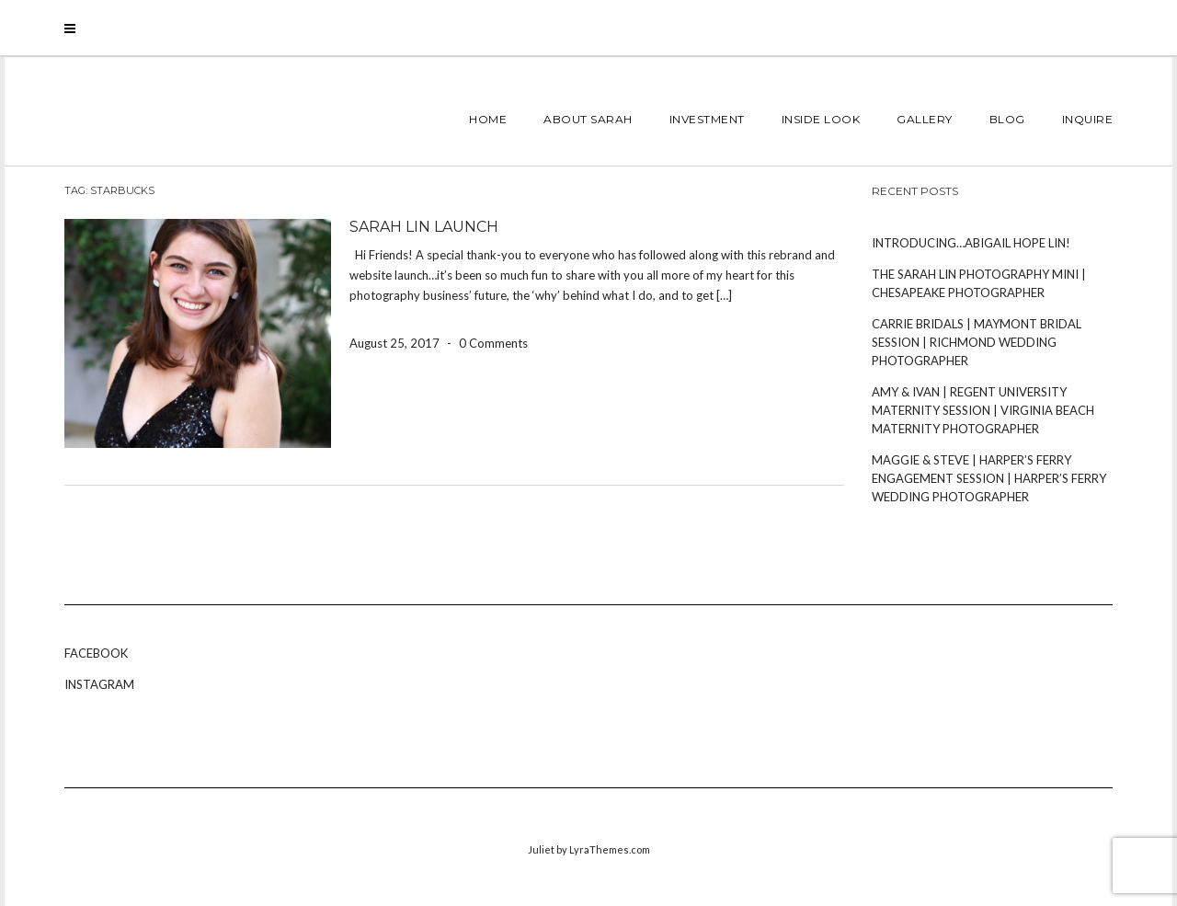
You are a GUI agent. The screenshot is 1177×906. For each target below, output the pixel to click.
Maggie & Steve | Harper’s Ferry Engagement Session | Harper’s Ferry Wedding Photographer (989, 478)
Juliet (541, 849)
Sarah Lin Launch (423, 226)
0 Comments (493, 343)
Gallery (925, 119)
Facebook (96, 653)
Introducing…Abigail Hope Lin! (971, 242)
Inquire (1088, 119)
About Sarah (588, 119)
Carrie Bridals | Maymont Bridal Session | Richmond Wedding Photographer (976, 342)
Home (488, 119)
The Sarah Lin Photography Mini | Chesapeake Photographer (979, 283)
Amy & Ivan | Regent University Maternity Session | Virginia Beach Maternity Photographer (983, 410)
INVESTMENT (707, 119)
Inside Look (821, 119)
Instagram (99, 684)
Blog (1007, 119)
